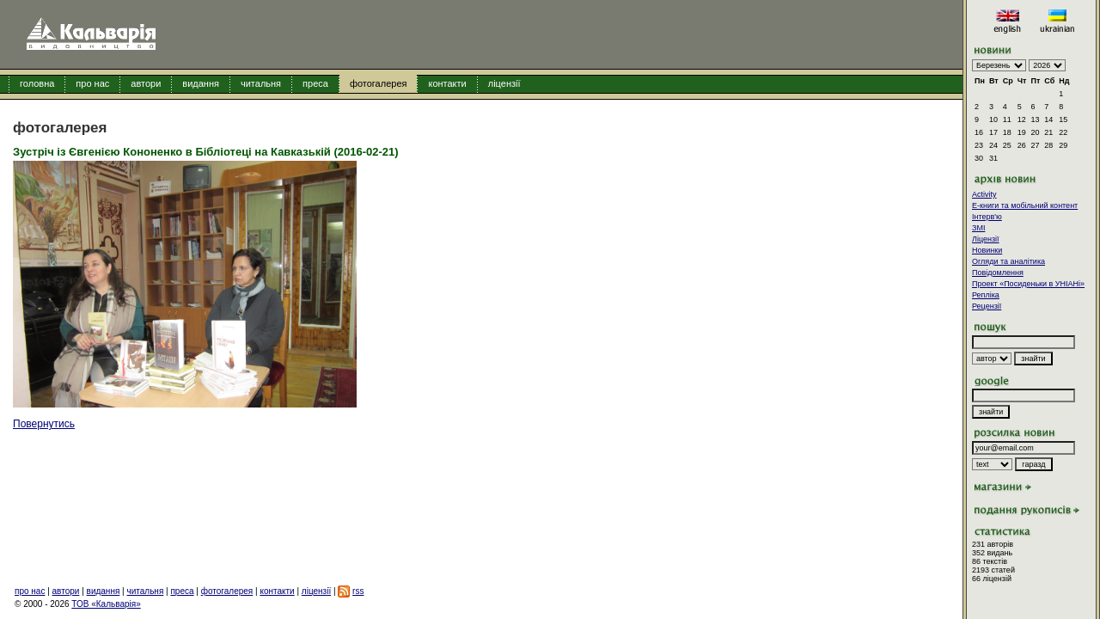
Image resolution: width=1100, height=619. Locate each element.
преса (315, 83)
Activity (984, 194)
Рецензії (986, 306)
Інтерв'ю (987, 216)
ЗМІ (978, 228)
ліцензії (504, 83)
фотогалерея (378, 83)
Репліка (985, 295)
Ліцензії (985, 239)
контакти (447, 83)
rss (358, 591)
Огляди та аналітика (1008, 261)
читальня (261, 83)
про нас (92, 83)
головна (37, 83)
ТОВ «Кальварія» (105, 604)
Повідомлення (998, 272)
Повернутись (44, 424)
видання (200, 83)
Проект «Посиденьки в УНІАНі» (1028, 283)
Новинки (987, 250)
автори (146, 83)
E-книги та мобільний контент (1025, 205)
